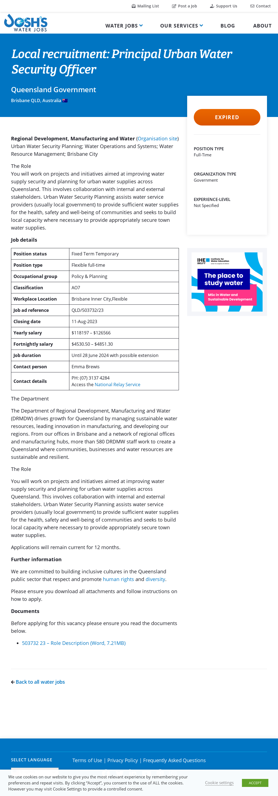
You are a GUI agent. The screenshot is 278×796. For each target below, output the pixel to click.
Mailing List (145, 6)
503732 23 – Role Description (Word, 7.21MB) (74, 643)
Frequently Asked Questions (174, 760)
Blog (227, 25)
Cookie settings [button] (219, 782)
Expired (227, 117)
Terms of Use (87, 760)
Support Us (223, 6)
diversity (155, 579)
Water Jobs (121, 25)
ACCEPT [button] (255, 782)
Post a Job (184, 6)
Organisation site (157, 138)
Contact (260, 6)
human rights (119, 579)
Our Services (179, 25)
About (262, 25)
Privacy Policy (122, 760)
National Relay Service (117, 384)
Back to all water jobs (38, 681)
